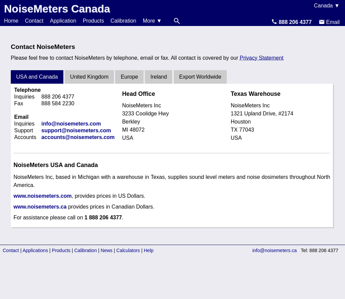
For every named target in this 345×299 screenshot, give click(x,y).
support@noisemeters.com (76, 130)
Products (93, 21)
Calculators (128, 250)
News (107, 250)
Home (11, 21)
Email (329, 22)
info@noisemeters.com (71, 124)
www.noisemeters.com (42, 196)
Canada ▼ (327, 5)
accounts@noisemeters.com (78, 137)
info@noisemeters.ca (274, 250)
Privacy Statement (261, 58)
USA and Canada (37, 77)
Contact (34, 21)
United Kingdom (89, 77)
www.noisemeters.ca (40, 207)
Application (63, 21)
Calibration (123, 21)
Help (149, 250)
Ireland (158, 77)
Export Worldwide (200, 77)
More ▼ (152, 21)
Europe (129, 77)
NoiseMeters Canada (57, 9)
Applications (35, 250)
